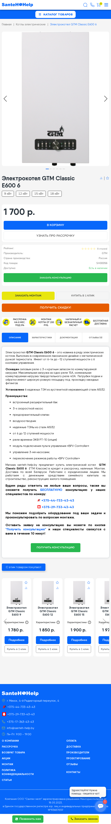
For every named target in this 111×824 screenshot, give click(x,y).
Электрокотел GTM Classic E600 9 (16, 611)
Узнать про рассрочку (55, 236)
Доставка (73, 746)
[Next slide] (105, 99)
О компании (10, 740)
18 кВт (54, 194)
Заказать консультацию (55, 277)
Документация (69, 337)
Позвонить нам (28, 819)
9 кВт (8, 194)
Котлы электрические (31, 24)
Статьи (7, 780)
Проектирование (78, 758)
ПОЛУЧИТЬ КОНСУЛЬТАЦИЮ (56, 547)
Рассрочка (10, 746)
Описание (15, 337)
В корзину (55, 225)
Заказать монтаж (28, 295)
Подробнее (17, 640)
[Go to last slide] (5, 99)
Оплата (71, 740)
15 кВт (38, 194)
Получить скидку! (55, 308)
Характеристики (42, 337)
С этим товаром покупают (23, 567)
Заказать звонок (84, 819)
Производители (77, 752)
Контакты (73, 772)
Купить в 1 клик (83, 295)
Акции (6, 758)
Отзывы (72, 764)
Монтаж (7, 764)
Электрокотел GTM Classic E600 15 (79, 611)
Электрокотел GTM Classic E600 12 (48, 611)
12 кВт (22, 194)
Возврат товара (13, 752)
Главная (7, 24)
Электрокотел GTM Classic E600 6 (73, 24)
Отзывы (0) (95, 337)
